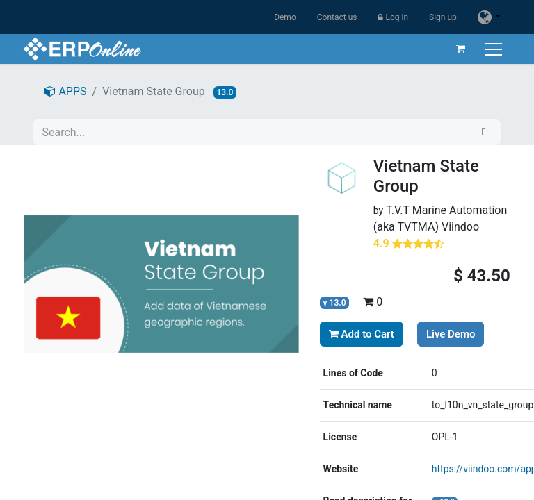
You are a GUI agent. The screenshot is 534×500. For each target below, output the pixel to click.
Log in (393, 17)
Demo (285, 17)
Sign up (443, 17)
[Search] (483, 132)
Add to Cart (361, 334)
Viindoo (460, 226)
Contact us (337, 17)
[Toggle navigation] (494, 48)
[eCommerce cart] (459, 48)
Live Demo (451, 334)
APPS (65, 91)
